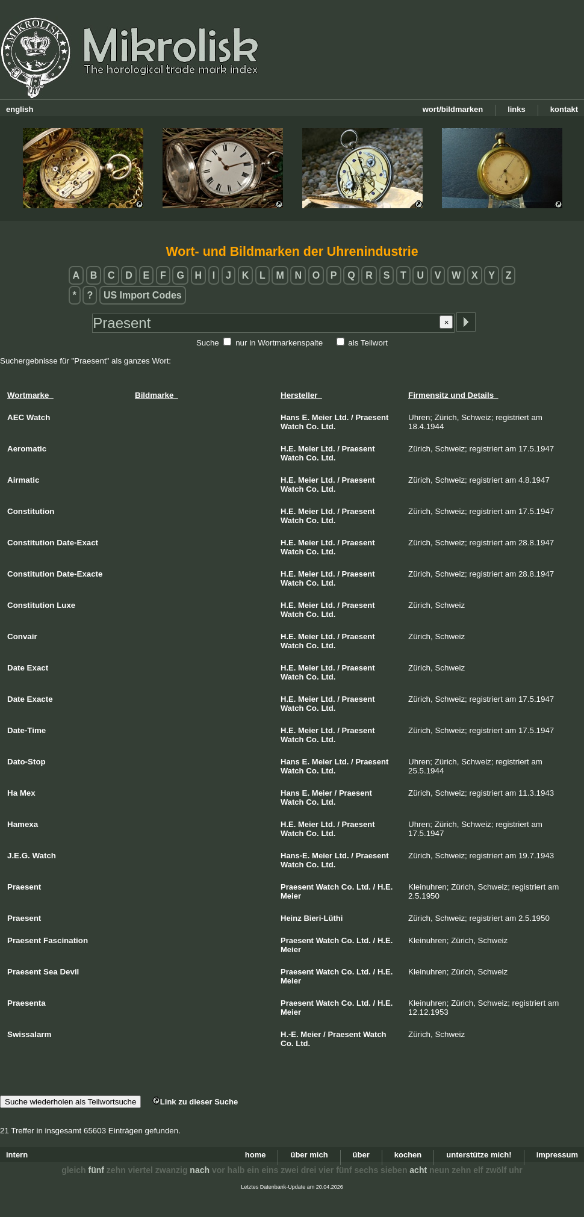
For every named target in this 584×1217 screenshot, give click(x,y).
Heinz (291, 918)
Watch (292, 426)
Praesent (371, 417)
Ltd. (341, 417)
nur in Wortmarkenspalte (279, 342)
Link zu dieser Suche (195, 1101)
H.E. (288, 448)
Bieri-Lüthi (323, 918)
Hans (290, 417)
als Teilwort (368, 342)
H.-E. (290, 1034)
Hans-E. (295, 855)
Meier (322, 417)
